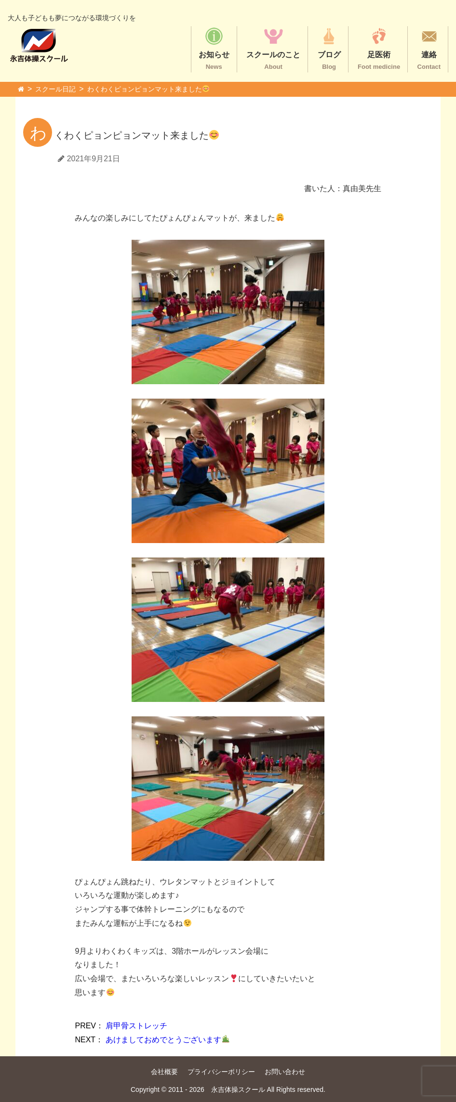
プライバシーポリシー (221, 1072)
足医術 (379, 48)
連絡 (429, 48)
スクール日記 (55, 89)
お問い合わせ (285, 1072)
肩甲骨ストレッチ (121, 1026)
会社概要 (164, 1072)
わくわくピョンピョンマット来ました (148, 89)
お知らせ (214, 48)
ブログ (329, 48)
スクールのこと (273, 48)
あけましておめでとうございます (152, 1040)
